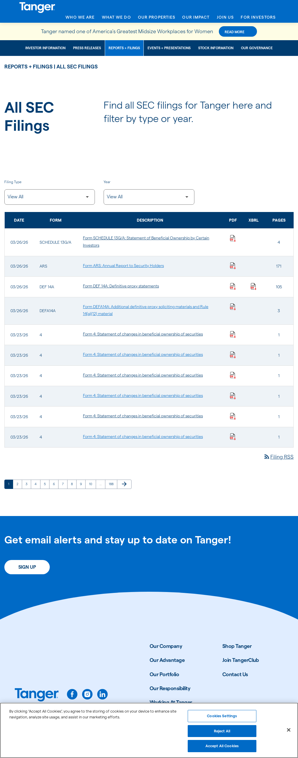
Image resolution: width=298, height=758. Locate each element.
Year (107, 182)
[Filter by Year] (149, 197)
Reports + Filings (124, 48)
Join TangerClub (240, 660)
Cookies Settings (222, 718)
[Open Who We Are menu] (80, 19)
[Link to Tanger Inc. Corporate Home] (149, 6)
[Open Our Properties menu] (156, 19)
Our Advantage (167, 660)
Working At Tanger (171, 702)
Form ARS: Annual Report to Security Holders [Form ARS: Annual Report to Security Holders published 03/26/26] (123, 265)
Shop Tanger (236, 646)
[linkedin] (102, 694)
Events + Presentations (169, 48)
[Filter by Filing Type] (49, 197)
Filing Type (13, 182)
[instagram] (87, 694)
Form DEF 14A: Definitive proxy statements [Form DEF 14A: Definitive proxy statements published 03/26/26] (121, 286)
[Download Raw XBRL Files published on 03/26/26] (253, 285)
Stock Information (215, 48)
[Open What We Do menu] (116, 19)
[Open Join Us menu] (225, 19)
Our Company (166, 646)
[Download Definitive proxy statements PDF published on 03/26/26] (232, 285)
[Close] (288, 732)
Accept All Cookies (222, 748)
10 (92, 484)
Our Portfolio (164, 674)
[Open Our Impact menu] (196, 19)
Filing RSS (278, 457)
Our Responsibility (170, 688)
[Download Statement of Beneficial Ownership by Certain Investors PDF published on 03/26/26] (232, 237)
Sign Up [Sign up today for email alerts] (27, 567)
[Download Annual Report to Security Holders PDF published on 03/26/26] (232, 265)
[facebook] (72, 694)
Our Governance (257, 48)
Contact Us (235, 674)
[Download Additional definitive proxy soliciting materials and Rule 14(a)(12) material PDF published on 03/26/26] (232, 306)
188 (112, 484)
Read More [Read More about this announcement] (234, 32)
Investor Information (45, 48)
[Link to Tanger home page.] (37, 695)
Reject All (222, 733)
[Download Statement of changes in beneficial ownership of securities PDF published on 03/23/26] (232, 334)
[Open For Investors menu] (258, 19)
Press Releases (87, 48)
